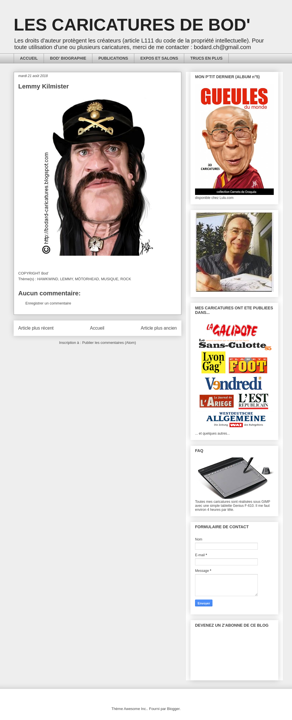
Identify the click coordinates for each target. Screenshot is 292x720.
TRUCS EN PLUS (206, 58)
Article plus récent (36, 328)
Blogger (173, 709)
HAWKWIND (47, 279)
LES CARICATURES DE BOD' (132, 24)
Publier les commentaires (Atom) (109, 342)
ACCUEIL (29, 58)
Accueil (97, 328)
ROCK (125, 279)
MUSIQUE (109, 279)
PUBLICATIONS (113, 58)
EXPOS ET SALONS (159, 58)
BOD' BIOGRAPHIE (68, 58)
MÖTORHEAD (87, 279)
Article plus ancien (159, 328)
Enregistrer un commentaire (48, 303)
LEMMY (66, 279)
